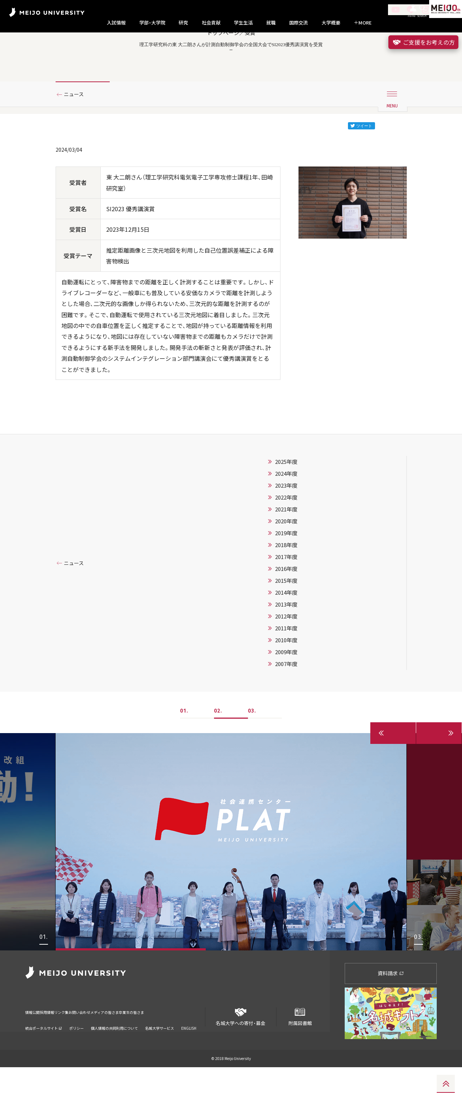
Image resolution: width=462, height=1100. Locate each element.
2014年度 (286, 625)
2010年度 (286, 673)
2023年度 (286, 518)
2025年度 (286, 494)
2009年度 (286, 684)
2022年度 (286, 530)
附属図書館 (299, 1046)
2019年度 (286, 565)
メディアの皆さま (151, 1040)
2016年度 (286, 601)
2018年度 (286, 577)
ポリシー (76, 1051)
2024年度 (286, 506)
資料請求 (391, 1005)
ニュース (76, 127)
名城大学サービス (159, 1051)
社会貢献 (211, 22)
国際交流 (298, 22)
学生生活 (243, 22)
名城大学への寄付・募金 (240, 1046)
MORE (363, 22)
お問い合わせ (113, 1040)
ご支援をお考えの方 (423, 42)
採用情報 (59, 1040)
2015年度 (286, 613)
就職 (271, 22)
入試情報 (116, 22)
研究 (183, 22)
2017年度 (286, 589)
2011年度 (286, 661)
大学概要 (331, 22)
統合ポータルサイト (43, 1051)
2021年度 (286, 542)
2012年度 (286, 649)
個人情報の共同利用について (114, 1051)
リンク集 (83, 1040)
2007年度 (286, 696)
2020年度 (286, 554)
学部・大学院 (152, 22)
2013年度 (286, 637)
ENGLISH (188, 1051)
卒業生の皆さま (192, 1040)
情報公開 (34, 1040)
